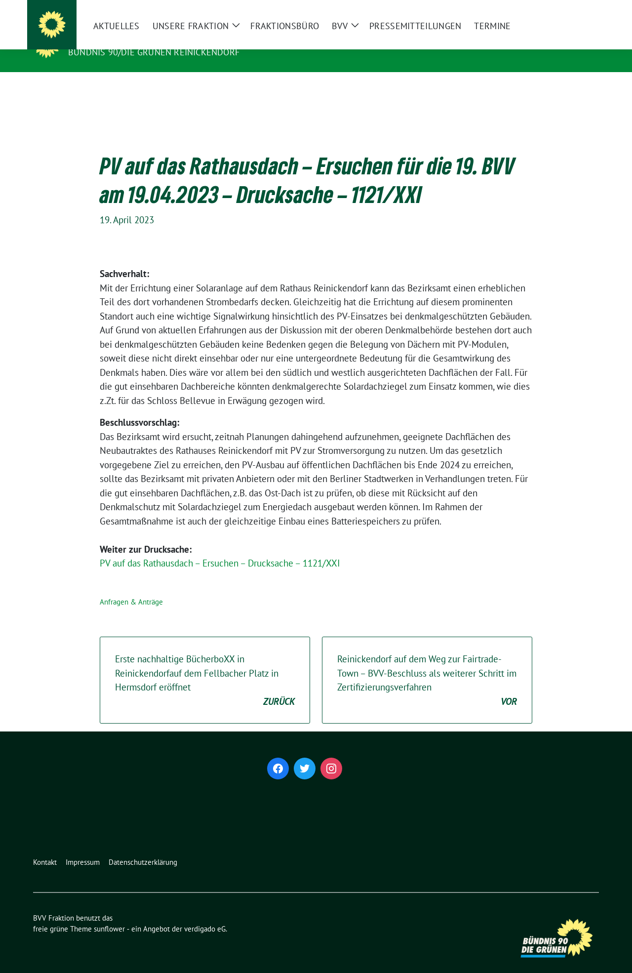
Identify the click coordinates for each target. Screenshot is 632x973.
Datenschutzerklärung (143, 846)
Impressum (83, 846)
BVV (320, 88)
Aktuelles (97, 88)
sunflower (109, 913)
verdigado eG (205, 913)
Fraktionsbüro (265, 88)
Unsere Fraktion (170, 88)
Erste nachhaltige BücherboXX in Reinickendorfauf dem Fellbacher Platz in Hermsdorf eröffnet (205, 665)
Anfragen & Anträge (131, 586)
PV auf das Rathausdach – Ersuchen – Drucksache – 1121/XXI (220, 548)
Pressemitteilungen (395, 88)
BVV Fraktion (105, 38)
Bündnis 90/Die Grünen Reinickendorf (153, 52)
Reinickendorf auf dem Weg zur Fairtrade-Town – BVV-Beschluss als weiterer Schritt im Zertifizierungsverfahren (427, 665)
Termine (472, 88)
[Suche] (567, 8)
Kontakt (45, 846)
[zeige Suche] (581, 8)
